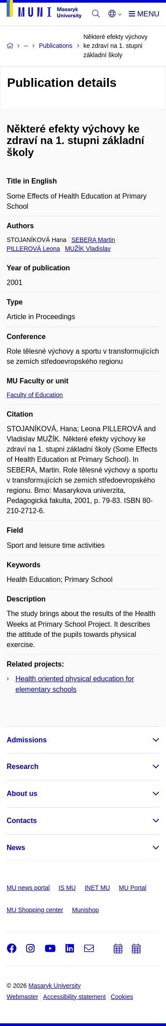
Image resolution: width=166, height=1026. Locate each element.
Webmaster (22, 996)
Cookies (122, 996)
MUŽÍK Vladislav (88, 248)
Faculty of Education (35, 394)
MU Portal (132, 887)
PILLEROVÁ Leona (33, 248)
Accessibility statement (74, 996)
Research (23, 766)
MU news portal (28, 887)
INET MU (97, 887)
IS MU (67, 887)
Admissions (27, 740)
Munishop (85, 909)
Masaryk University (54, 985)
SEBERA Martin (93, 239)
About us (22, 793)
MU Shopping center (35, 909)
